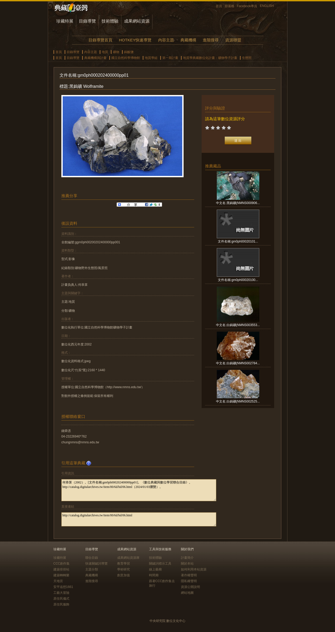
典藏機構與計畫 (95, 58)
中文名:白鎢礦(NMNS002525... (238, 401)
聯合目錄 (91, 558)
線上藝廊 (155, 569)
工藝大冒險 (61, 593)
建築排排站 (61, 569)
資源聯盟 (233, 40)
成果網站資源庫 (128, 558)
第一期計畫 (170, 58)
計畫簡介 (187, 558)
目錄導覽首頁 (100, 40)
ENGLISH (267, 6)
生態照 (247, 58)
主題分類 (91, 569)
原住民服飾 (61, 604)
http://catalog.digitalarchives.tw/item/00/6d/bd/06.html (138, 519)
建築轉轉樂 (61, 575)
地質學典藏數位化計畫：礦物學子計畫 (210, 58)
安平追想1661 (63, 587)
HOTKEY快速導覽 (135, 40)
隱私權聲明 (189, 581)
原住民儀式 (61, 598)
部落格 (229, 6)
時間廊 (154, 575)
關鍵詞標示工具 (160, 563)
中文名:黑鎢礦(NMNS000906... (238, 203)
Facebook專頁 (247, 6)
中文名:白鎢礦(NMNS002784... (238, 363)
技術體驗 (109, 21)
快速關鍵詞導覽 (96, 563)
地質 (105, 52)
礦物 (116, 52)
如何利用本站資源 (193, 569)
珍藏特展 (64, 21)
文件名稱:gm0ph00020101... (238, 241)
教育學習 (123, 563)
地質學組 (151, 58)
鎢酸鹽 (129, 52)
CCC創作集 (61, 563)
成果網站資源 (137, 21)
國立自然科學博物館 (125, 58)
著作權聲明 (189, 575)
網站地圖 (187, 593)
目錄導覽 (87, 21)
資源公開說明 (190, 587)
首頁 (219, 6)
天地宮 (58, 581)
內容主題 (166, 40)
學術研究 (123, 569)
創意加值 (123, 575)
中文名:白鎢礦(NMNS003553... (238, 325)
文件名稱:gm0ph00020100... (238, 280)
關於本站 (187, 563)
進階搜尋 (211, 40)
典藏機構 (188, 40)
